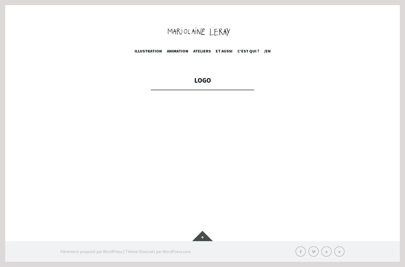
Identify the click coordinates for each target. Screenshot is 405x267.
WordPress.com (177, 251)
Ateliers (202, 51)
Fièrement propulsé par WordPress (91, 251)
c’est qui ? (248, 51)
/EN (267, 51)
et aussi (224, 51)
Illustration (148, 51)
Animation (177, 51)
